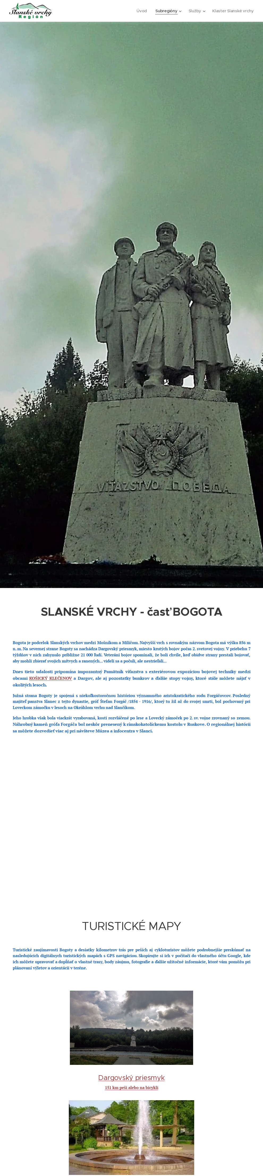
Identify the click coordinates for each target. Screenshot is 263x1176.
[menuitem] (141, 11)
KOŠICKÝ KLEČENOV (50, 678)
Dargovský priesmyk (131, 1077)
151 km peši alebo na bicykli (131, 1087)
